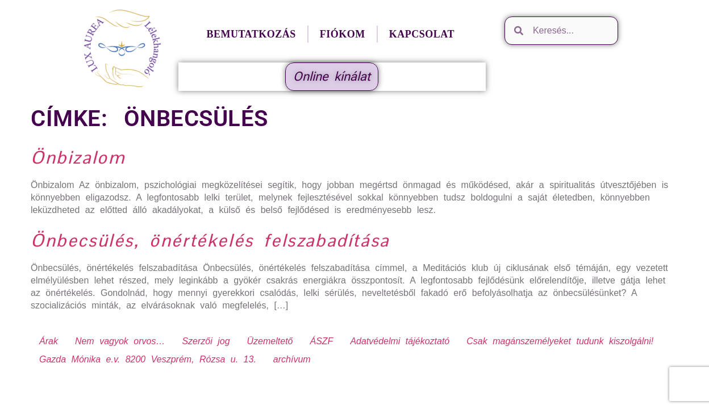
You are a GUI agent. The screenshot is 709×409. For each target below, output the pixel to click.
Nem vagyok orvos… (120, 341)
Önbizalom (78, 157)
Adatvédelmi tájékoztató (399, 341)
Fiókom (342, 34)
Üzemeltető (270, 341)
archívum (292, 359)
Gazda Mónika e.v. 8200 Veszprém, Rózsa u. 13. (147, 359)
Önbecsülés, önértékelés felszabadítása (210, 240)
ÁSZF (321, 341)
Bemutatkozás (250, 34)
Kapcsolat (421, 34)
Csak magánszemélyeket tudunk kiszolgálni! (559, 341)
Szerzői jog (206, 341)
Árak (48, 341)
